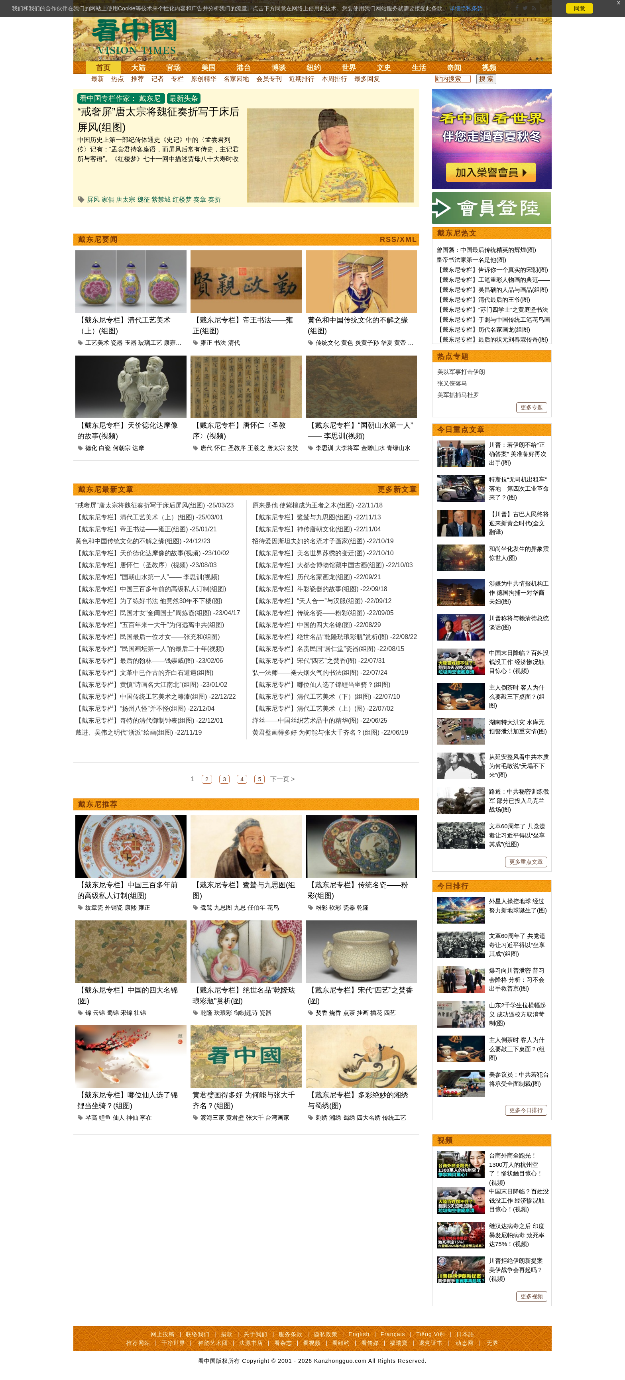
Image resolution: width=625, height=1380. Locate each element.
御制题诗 (246, 1120)
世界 (349, 68)
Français (393, 1334)
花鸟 (273, 1015)
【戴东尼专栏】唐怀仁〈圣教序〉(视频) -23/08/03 (146, 636)
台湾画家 (277, 1225)
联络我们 (198, 1334)
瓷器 (117, 378)
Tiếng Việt (430, 1334)
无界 (493, 1343)
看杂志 (283, 1343)
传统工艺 (394, 1225)
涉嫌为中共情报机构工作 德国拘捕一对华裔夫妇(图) (519, 592)
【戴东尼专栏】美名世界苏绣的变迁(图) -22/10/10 (323, 624)
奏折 (214, 199)
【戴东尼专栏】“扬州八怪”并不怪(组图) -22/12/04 (144, 780)
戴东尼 (150, 98)
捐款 (227, 1334)
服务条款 (291, 1334)
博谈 (278, 68)
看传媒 (370, 1343)
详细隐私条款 (466, 8)
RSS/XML (398, 275)
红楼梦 (182, 199)
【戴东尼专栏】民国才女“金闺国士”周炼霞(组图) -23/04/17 (157, 684)
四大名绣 (369, 1225)
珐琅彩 (223, 1120)
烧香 (335, 1120)
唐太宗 (125, 199)
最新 (97, 78)
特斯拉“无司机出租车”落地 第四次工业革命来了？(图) (519, 488)
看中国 (139, 36)
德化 (91, 483)
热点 (117, 78)
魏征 (143, 199)
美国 (208, 68)
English (358, 1334)
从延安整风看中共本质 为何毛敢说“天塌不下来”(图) (519, 765)
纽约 (314, 68)
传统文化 (328, 378)
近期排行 (301, 78)
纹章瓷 (94, 1015)
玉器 (131, 378)
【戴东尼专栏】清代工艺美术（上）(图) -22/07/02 (323, 780)
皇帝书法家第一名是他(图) (471, 259)
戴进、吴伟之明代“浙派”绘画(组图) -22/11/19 (138, 804)
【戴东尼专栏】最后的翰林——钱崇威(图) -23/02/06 (149, 732)
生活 (419, 68)
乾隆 (363, 1015)
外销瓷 (114, 1015)
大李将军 (347, 483)
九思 (240, 1015)
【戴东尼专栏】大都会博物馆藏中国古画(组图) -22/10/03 (332, 636)
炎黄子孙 (367, 378)
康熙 (131, 1015)
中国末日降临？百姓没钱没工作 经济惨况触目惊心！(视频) (519, 661)
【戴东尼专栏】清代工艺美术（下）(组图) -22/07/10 (326, 768)
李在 (146, 1225)
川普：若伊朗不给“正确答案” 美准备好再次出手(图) (517, 453)
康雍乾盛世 (179, 378)
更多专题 (532, 407)
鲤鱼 (105, 1225)
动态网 (465, 1343)
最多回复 (367, 78)
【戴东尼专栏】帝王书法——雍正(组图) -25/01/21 (146, 601)
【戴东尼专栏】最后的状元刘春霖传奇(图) (492, 339)
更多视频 (532, 1296)
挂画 (363, 1120)
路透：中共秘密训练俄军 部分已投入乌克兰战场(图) (519, 800)
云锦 (99, 1120)
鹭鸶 (206, 1015)
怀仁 (220, 483)
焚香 (322, 1120)
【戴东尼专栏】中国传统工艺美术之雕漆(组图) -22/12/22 (155, 768)
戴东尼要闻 (98, 275)
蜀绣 (349, 1225)
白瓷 (105, 483)
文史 (384, 68)
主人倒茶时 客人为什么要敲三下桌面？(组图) (517, 696)
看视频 (312, 1343)
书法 (220, 378)
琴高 (91, 1225)
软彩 (335, 1015)
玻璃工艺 (150, 378)
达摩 (138, 483)
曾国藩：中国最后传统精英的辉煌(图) (486, 249)
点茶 (349, 1120)
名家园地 (236, 78)
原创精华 (203, 78)
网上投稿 (163, 1334)
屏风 (93, 199)
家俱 (108, 199)
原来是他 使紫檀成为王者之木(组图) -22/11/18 (317, 577)
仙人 (119, 1225)
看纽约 (341, 1343)
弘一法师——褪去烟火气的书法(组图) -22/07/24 (319, 744)
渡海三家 (212, 1225)
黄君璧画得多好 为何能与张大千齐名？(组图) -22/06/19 (330, 804)
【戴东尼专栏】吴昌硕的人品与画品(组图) (492, 289)
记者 (157, 78)
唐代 (206, 483)
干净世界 (173, 1343)
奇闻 (454, 68)
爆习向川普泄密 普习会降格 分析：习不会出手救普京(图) (516, 979)
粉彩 (322, 1015)
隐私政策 (326, 1334)
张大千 (255, 1225)
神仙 (132, 1225)
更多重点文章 (526, 862)
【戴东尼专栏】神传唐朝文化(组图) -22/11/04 (316, 601)
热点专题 (453, 356)
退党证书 (431, 1343)
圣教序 (237, 483)
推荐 (137, 78)
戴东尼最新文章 (106, 561)
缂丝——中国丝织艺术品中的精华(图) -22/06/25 (319, 792)
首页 (103, 68)
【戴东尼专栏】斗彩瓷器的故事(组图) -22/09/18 (319, 660)
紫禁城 (161, 199)
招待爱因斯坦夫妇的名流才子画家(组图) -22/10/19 (323, 612)
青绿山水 (399, 483)
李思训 (325, 483)
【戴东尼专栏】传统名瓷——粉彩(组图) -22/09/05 (323, 684)
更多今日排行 (526, 1110)
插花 (376, 1120)
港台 (243, 68)
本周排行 (334, 78)
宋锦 (126, 1120)
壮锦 (140, 1120)
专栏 (177, 78)
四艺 (390, 1120)
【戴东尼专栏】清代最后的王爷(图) (483, 299)
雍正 (206, 378)
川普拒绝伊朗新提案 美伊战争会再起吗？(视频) (516, 1269)
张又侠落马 (452, 383)
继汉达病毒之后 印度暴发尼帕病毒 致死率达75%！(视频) (516, 1235)
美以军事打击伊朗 (461, 371)
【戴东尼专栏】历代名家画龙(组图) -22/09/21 (316, 648)
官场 (173, 68)
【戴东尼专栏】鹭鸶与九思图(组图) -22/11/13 (316, 589)
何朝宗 (122, 483)
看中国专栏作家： (108, 98)
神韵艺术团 (213, 1343)
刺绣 (322, 1225)
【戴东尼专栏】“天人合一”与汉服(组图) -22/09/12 (321, 672)
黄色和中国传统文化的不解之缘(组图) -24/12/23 (142, 612)
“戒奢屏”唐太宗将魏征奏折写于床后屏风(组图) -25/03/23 (154, 577)
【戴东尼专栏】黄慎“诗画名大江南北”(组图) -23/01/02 (151, 756)
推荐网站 (138, 1343)
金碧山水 (373, 483)
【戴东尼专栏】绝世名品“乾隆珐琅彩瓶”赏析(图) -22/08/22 (334, 708)
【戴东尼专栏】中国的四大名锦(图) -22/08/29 (316, 696)
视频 (489, 68)
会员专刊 (269, 78)
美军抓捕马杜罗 (458, 394)
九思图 (223, 1015)
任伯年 (256, 1015)
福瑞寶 (399, 1343)
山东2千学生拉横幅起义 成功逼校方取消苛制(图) (517, 1014)
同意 (579, 8)
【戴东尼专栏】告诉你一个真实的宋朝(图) (492, 269)
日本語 (465, 1334)
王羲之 (256, 483)
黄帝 (400, 378)
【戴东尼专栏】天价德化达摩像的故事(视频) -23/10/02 (152, 624)
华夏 (387, 378)
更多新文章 (397, 561)
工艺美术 (97, 378)
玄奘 (293, 483)
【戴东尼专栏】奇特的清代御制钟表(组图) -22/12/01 (149, 792)
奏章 (199, 199)
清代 (234, 378)
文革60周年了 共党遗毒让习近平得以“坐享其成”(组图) (517, 835)
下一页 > (282, 886)
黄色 (347, 378)
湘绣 (335, 1225)
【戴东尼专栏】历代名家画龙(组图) (483, 329)
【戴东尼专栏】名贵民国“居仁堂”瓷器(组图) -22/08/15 (328, 720)
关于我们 (255, 1334)
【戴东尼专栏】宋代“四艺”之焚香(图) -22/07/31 (318, 732)
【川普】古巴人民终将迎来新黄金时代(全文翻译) (519, 523)
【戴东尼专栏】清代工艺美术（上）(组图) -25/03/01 (149, 589)
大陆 (138, 68)
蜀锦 (113, 1120)
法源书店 (251, 1343)
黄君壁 (235, 1225)
